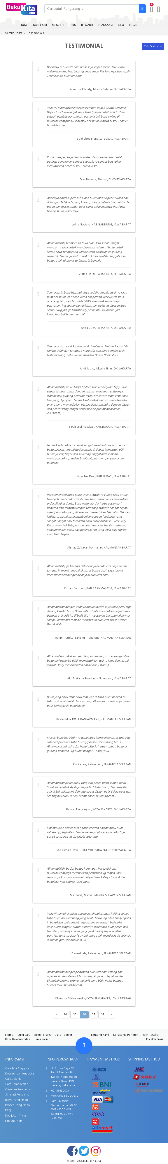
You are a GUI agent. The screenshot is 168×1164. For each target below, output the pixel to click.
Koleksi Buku (154, 1039)
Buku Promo (43, 1039)
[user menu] (158, 9)
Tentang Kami (100, 1034)
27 (93, 1014)
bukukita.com (92, 1161)
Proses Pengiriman (17, 1105)
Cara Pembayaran (16, 1084)
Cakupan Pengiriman (18, 1089)
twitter (84, 1150)
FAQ (8, 1110)
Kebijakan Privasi (16, 1115)
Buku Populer (63, 1034)
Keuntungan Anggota (19, 1073)
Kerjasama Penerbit (125, 1034)
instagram (95, 1150)
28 (103, 1014)
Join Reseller (151, 1034)
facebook (72, 1150)
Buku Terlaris (42, 1034)
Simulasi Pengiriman (18, 1094)
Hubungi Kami (14, 1121)
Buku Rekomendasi (17, 1039)
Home (9, 1034)
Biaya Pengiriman (16, 1099)
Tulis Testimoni (153, 46)
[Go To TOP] (84, 1045)
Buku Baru (24, 1034)
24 (65, 1014)
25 (74, 1014)
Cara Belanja (13, 1078)
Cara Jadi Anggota (17, 1068)
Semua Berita (14, 33)
